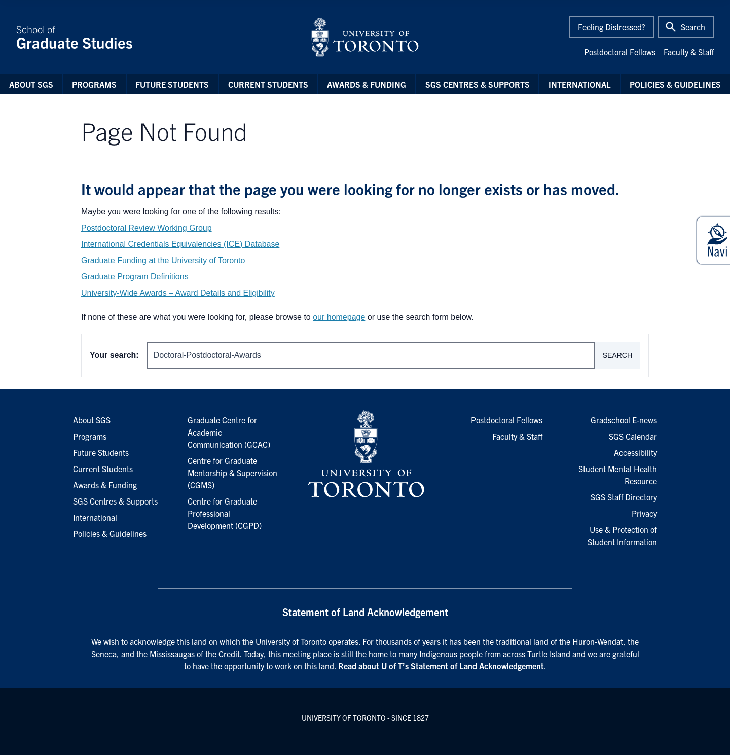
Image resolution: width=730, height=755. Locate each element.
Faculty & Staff (689, 52)
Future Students (172, 84)
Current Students (268, 84)
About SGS (31, 84)
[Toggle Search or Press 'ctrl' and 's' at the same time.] (686, 27)
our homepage (339, 317)
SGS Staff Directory (624, 497)
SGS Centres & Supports (477, 84)
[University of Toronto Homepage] (365, 454)
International (580, 84)
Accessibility (635, 452)
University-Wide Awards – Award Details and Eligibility (178, 293)
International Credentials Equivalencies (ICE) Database (180, 244)
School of (157, 37)
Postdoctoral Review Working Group (146, 228)
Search (617, 355)
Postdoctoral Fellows (619, 52)
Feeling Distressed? (611, 27)
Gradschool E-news (624, 420)
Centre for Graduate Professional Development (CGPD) (225, 513)
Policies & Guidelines (675, 84)
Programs (94, 84)
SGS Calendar (633, 436)
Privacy (644, 513)
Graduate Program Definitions (135, 276)
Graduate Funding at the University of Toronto (163, 260)
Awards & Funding (366, 84)
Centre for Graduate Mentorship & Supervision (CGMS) (232, 472)
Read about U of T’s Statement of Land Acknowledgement (441, 666)
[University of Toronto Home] (365, 37)
